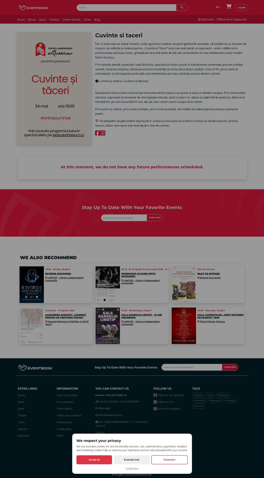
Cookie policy (132, 468)
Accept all (94, 459)
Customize (169, 459)
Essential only (131, 459)
